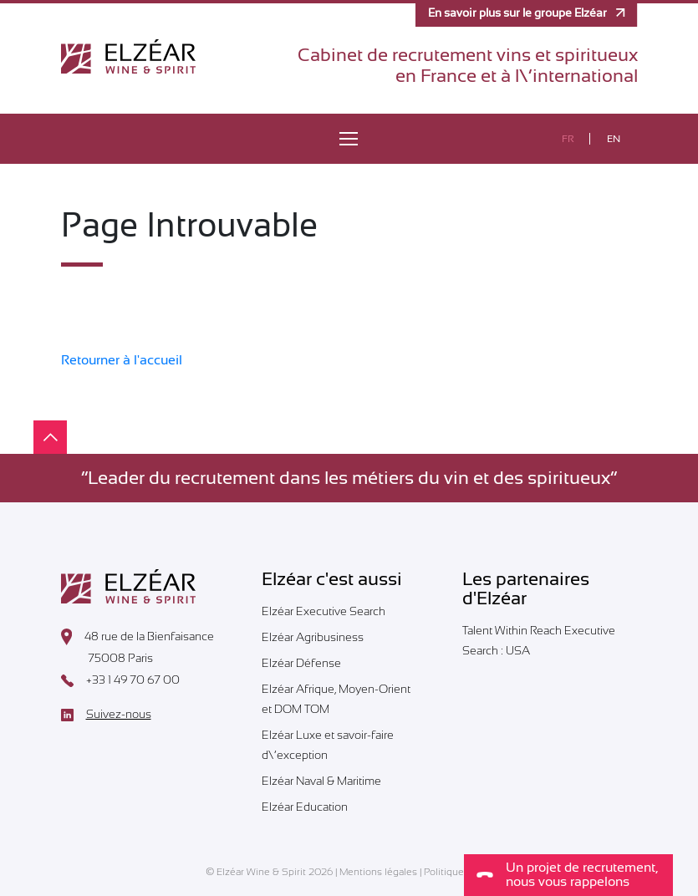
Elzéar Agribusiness (313, 637)
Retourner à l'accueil (121, 360)
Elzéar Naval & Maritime (321, 780)
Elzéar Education (305, 806)
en (613, 139)
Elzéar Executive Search (323, 611)
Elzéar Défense (301, 662)
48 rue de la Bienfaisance (137, 637)
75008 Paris (107, 659)
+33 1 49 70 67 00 (120, 680)
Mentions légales (378, 872)
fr (568, 139)
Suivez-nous (106, 714)
